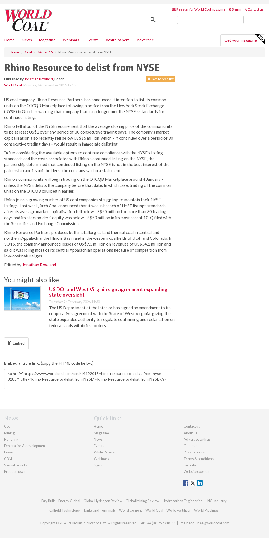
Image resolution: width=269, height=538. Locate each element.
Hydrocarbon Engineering (182, 501)
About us (190, 433)
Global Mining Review (142, 501)
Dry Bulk (48, 501)
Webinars (71, 39)
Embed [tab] (16, 343)
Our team (191, 445)
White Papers (104, 452)
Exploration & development (25, 445)
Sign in (235, 9)
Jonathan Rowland (38, 79)
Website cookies (196, 471)
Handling (11, 439)
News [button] (27, 39)
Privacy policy (194, 452)
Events (93, 39)
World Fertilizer (178, 510)
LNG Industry (216, 501)
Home (9, 39)
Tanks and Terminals (99, 510)
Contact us (254, 9)
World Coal (13, 85)
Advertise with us (197, 439)
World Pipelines (206, 510)
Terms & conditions (199, 459)
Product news (14, 471)
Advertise (145, 39)
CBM (8, 459)
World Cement (130, 510)
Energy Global (69, 501)
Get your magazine (244, 39)
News (98, 439)
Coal (7, 426)
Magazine (47, 39)
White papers (118, 39)
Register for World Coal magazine (198, 9)
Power (9, 452)
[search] (210, 20)
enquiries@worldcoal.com (209, 523)
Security (190, 465)
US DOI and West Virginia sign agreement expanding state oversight (108, 292)
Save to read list (161, 79)
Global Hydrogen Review (102, 501)
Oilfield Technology (64, 510)
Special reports (15, 465)
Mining (9, 433)
